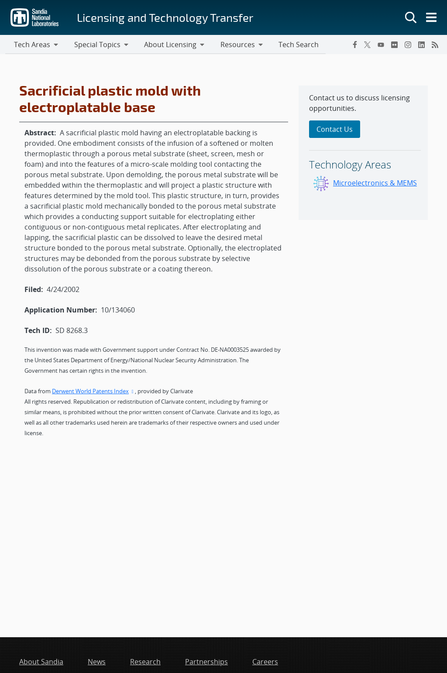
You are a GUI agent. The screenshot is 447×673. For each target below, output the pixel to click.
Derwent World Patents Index (93, 392)
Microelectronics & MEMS (375, 184)
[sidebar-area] (363, 153)
